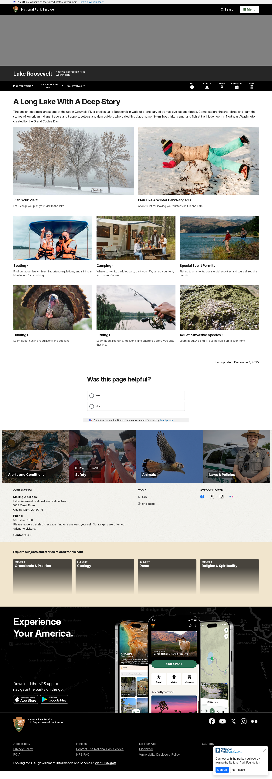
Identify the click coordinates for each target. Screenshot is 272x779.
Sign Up (222, 769)
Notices (81, 751)
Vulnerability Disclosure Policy (159, 762)
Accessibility (21, 751)
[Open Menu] (249, 9)
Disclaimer (146, 757)
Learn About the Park (51, 86)
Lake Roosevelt (32, 73)
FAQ (142, 504)
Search (228, 9)
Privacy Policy (23, 757)
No (97, 406)
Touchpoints (166, 420)
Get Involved (76, 86)
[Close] (264, 750)
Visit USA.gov (105, 771)
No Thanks (239, 769)
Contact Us (21, 542)
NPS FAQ (82, 762)
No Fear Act (147, 751)
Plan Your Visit (23, 86)
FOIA (17, 762)
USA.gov (208, 751)
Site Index (146, 511)
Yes (97, 395)
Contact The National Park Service (100, 757)
